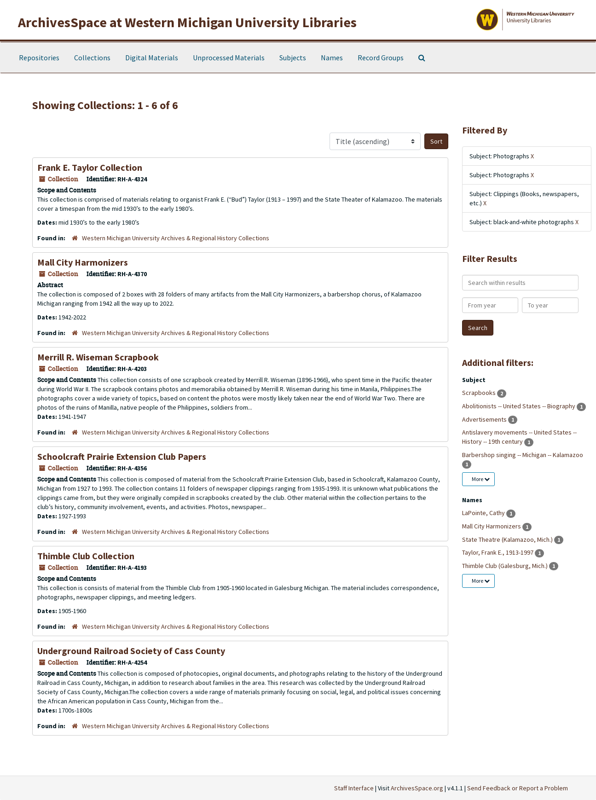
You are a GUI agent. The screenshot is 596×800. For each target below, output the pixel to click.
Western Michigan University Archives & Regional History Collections (175, 238)
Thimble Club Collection (85, 556)
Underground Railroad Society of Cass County (131, 650)
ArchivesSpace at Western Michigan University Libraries (187, 22)
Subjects (292, 57)
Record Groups (381, 57)
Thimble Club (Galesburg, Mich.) (505, 566)
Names (332, 57)
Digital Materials (151, 57)
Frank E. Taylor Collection (89, 167)
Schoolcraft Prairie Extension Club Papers (121, 456)
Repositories (39, 57)
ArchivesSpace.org (417, 788)
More (481, 478)
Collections (92, 57)
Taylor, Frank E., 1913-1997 (498, 552)
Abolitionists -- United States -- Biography (519, 406)
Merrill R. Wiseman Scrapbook (98, 357)
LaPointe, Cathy (484, 513)
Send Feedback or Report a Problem (517, 788)
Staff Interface (354, 788)
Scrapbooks (479, 392)
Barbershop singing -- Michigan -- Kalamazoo (522, 455)
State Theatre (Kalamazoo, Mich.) (508, 539)
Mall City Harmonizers (82, 262)
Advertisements (485, 419)
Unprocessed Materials (229, 57)
